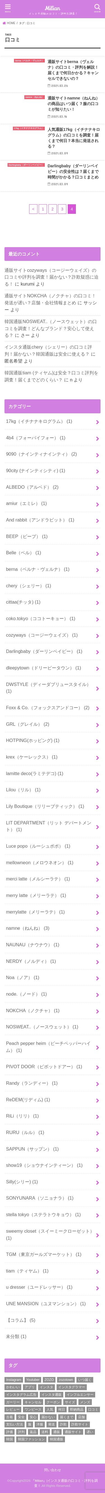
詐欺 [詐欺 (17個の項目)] (63, 1424)
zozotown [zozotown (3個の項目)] (66, 1380)
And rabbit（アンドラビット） (40, 519)
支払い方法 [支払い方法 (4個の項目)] (14, 1424)
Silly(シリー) (22, 1181)
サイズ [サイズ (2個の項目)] (70, 1402)
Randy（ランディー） (31, 1083)
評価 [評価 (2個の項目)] (9, 1432)
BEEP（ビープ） (27, 536)
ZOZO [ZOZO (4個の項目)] (49, 1380)
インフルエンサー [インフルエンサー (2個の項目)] (80, 1395)
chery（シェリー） (28, 585)
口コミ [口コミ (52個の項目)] (93, 1409)
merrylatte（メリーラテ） (35, 911)
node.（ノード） (26, 993)
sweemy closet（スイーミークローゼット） (50, 1234)
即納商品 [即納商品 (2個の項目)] (76, 1409)
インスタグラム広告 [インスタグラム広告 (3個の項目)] (21, 1395)
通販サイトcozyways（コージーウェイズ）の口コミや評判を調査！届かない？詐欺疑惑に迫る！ (51, 277)
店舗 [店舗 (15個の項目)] (81, 1417)
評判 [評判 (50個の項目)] (21, 1432)
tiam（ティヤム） (27, 1270)
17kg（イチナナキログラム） (39, 421)
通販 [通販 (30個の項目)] (56, 1432)
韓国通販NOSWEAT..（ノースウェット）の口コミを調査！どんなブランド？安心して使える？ (50, 328)
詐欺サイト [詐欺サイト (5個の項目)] (79, 1424)
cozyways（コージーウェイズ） (42, 634)
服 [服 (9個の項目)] (29, 1424)
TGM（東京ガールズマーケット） (43, 1254)
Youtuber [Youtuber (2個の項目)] (33, 1380)
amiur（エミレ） (26, 503)
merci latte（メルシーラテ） (38, 878)
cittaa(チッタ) (23, 601)
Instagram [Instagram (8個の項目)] (13, 1380)
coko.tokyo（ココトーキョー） (40, 618)
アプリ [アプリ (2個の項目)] (30, 1387)
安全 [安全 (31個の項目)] (21, 1417)
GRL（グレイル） (27, 724)
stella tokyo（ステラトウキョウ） (43, 1214)
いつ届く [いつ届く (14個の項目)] (85, 1380)
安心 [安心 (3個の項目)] (33, 1417)
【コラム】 (20, 1320)
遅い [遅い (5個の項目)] (90, 1432)
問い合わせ (52, 1470)
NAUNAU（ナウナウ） (32, 944)
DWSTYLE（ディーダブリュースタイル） (48, 688)
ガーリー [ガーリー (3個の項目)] (13, 1402)
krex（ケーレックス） (31, 756)
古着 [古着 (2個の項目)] (9, 1417)
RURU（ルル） (25, 1132)
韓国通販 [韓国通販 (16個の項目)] (56, 1439)
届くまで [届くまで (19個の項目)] (66, 1417)
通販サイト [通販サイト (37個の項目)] (73, 1432)
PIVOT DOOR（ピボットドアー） (44, 1066)
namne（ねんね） (27, 928)
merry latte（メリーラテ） (36, 895)
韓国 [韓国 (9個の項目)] (9, 1439)
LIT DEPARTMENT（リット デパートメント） (48, 826)
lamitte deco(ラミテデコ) (34, 773)
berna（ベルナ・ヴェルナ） (37, 569)
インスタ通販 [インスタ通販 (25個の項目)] (51, 1395)
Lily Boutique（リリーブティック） (45, 806)
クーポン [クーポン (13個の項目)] (53, 1402)
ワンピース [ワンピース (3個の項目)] (33, 1409)
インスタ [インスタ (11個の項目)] (46, 1387)
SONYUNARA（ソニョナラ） (39, 1197)
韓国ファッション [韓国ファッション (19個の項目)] (31, 1439)
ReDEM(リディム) (28, 1099)
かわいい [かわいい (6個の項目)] (13, 1387)
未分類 (16, 1336)
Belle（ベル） (23, 552)
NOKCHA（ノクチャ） (32, 1010)
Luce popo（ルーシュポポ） (38, 845)
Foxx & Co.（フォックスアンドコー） (47, 707)
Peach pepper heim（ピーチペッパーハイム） (48, 1047)
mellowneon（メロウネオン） (39, 862)
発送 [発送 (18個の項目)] (51, 1424)
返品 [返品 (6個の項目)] (33, 1432)
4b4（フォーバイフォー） (35, 437)
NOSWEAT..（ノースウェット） (42, 1026)
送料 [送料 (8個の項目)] (44, 1432)
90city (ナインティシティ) (35, 470)
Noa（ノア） (22, 977)
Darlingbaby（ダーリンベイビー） (44, 651)
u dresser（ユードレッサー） (39, 1287)
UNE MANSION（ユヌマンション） (46, 1303)
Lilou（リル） (23, 789)
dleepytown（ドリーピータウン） (43, 667)
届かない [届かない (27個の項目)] (48, 1417)
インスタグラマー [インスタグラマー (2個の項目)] (71, 1387)
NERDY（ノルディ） (31, 961)
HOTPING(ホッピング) (32, 740)
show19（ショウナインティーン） (44, 1165)
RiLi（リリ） (22, 1115)
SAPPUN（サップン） (32, 1148)
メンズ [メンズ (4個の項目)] (85, 1402)
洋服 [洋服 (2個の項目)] (39, 1424)
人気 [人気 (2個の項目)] (49, 1409)
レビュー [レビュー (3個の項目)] (13, 1409)
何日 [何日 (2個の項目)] (61, 1409)
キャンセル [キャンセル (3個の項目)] (33, 1402)
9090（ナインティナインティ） (41, 453)
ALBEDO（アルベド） (32, 487)
